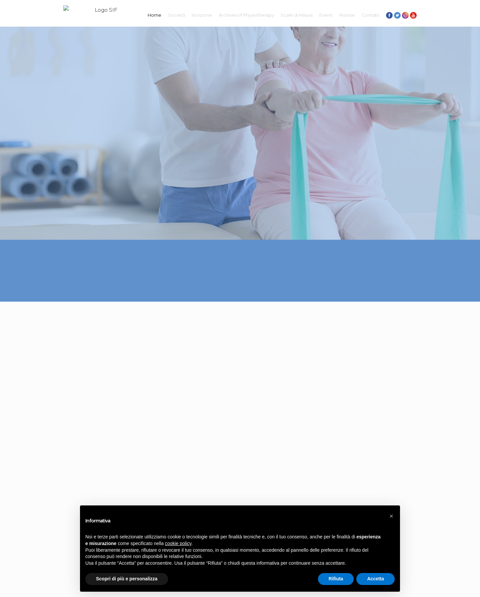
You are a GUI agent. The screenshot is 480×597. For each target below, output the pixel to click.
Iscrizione (202, 15)
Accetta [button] (375, 578)
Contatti (370, 15)
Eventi (326, 15)
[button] (391, 516)
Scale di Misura (297, 15)
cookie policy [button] (178, 543)
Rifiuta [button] (336, 578)
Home (154, 15)
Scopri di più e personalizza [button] (126, 578)
